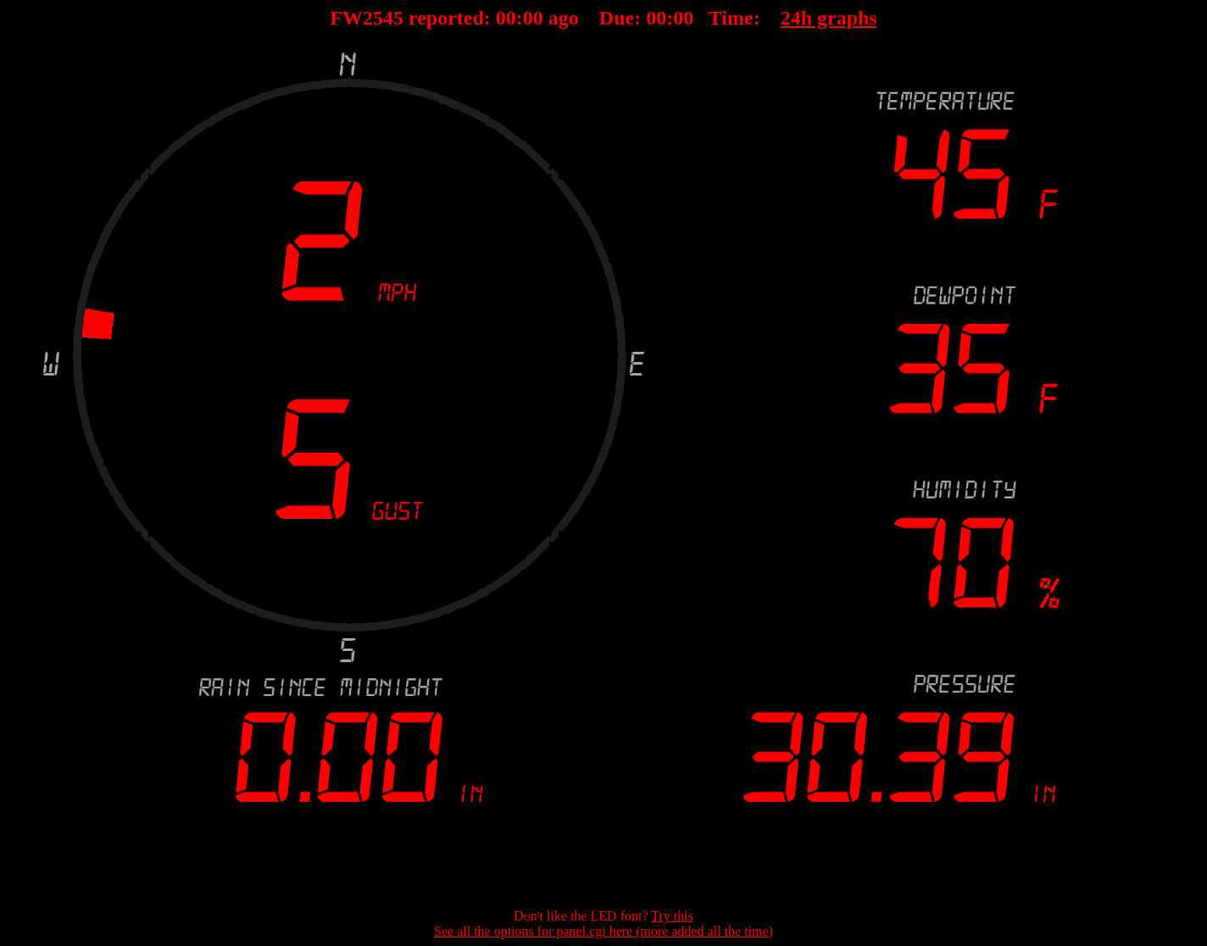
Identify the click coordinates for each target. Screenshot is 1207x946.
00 (506, 18)
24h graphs (829, 18)
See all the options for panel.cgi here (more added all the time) (603, 931)
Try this (672, 916)
